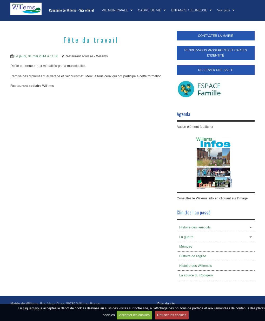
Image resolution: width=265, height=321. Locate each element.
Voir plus (223, 10)
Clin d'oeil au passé (193, 212)
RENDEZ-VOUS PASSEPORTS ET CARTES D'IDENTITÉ (215, 52)
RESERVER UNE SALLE (215, 70)
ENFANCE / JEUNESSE (189, 10)
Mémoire (185, 246)
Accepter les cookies (134, 315)
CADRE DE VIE (149, 10)
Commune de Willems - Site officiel (71, 10)
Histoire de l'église (192, 256)
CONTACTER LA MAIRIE (215, 36)
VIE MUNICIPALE (115, 10)
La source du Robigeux (196, 275)
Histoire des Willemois (195, 266)
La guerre (186, 237)
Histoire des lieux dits (195, 227)
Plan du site (166, 303)
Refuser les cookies (171, 315)
